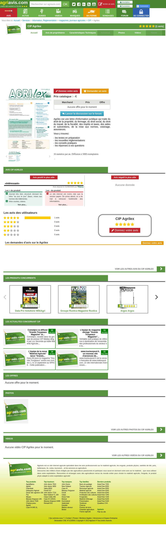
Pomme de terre (85, 507)
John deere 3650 (50, 486)
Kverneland (66, 501)
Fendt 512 (47, 490)
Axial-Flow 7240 (103, 495)
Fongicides (83, 497)
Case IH (65, 488)
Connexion (125, 6)
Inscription (125, 2)
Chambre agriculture (86, 509)
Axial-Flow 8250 (103, 486)
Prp (27, 495)
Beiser (64, 509)
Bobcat (64, 499)
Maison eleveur (67, 507)
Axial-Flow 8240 (103, 493)
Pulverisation (84, 501)
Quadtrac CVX (102, 503)
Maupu (28, 497)
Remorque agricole (86, 488)
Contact (68, 518)
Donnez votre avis (67, 91)
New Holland (66, 486)
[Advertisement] (84, 61)
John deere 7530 (32, 501)
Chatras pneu (31, 503)
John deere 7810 (50, 484)
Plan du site (101, 512)
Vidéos (138, 33)
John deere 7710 (50, 493)
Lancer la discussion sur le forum (81, 113)
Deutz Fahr (66, 497)
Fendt (64, 493)
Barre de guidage (85, 484)
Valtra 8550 (48, 488)
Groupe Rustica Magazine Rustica (78, 311)
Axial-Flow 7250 (103, 484)
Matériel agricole (85, 490)
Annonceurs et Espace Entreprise (105, 518)
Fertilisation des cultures (88, 495)
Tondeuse (82, 503)
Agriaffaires (30, 484)
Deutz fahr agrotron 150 (34, 493)
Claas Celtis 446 (50, 497)
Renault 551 (48, 503)
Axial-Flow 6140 (103, 499)
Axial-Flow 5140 (103, 501)
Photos (121, 33)
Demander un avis (95, 91)
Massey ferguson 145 (34, 499)
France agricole (85, 512)
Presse (75, 518)
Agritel (28, 486)
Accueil (34, 33)
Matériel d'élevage (86, 499)
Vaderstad (65, 503)
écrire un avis (106, 4)
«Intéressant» (12, 183)
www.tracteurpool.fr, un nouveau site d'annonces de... (90, 353)
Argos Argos (127, 311)
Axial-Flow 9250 (103, 488)
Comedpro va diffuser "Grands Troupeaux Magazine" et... (38, 332)
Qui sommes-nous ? (57, 518)
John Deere (66, 484)
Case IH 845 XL (32, 507)
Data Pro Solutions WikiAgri (30, 311)
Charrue (82, 505)
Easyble (65, 505)
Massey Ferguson (68, 490)
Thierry (80, 187)
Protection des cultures (87, 493)
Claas (64, 495)
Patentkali (29, 488)
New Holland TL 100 (51, 495)
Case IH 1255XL (50, 499)
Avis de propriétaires (55, 33)
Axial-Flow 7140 (103, 497)
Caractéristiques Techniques (82, 33)
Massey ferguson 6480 (52, 501)
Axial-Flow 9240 (103, 490)
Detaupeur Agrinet (32, 490)
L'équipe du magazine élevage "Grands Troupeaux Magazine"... (90, 333)
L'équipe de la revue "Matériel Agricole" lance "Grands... (37, 353)
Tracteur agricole (85, 486)
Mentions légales (86, 518)
